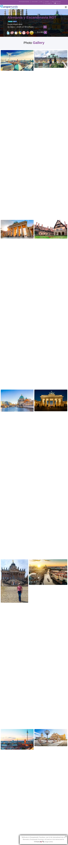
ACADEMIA (47, 1)
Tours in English (48, 3)
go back (10, 21)
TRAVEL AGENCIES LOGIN (56, 1)
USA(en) (58, 3)
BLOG (41, 1)
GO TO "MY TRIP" (35, 1)
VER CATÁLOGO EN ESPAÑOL (24, 1)
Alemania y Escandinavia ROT (31, 17)
